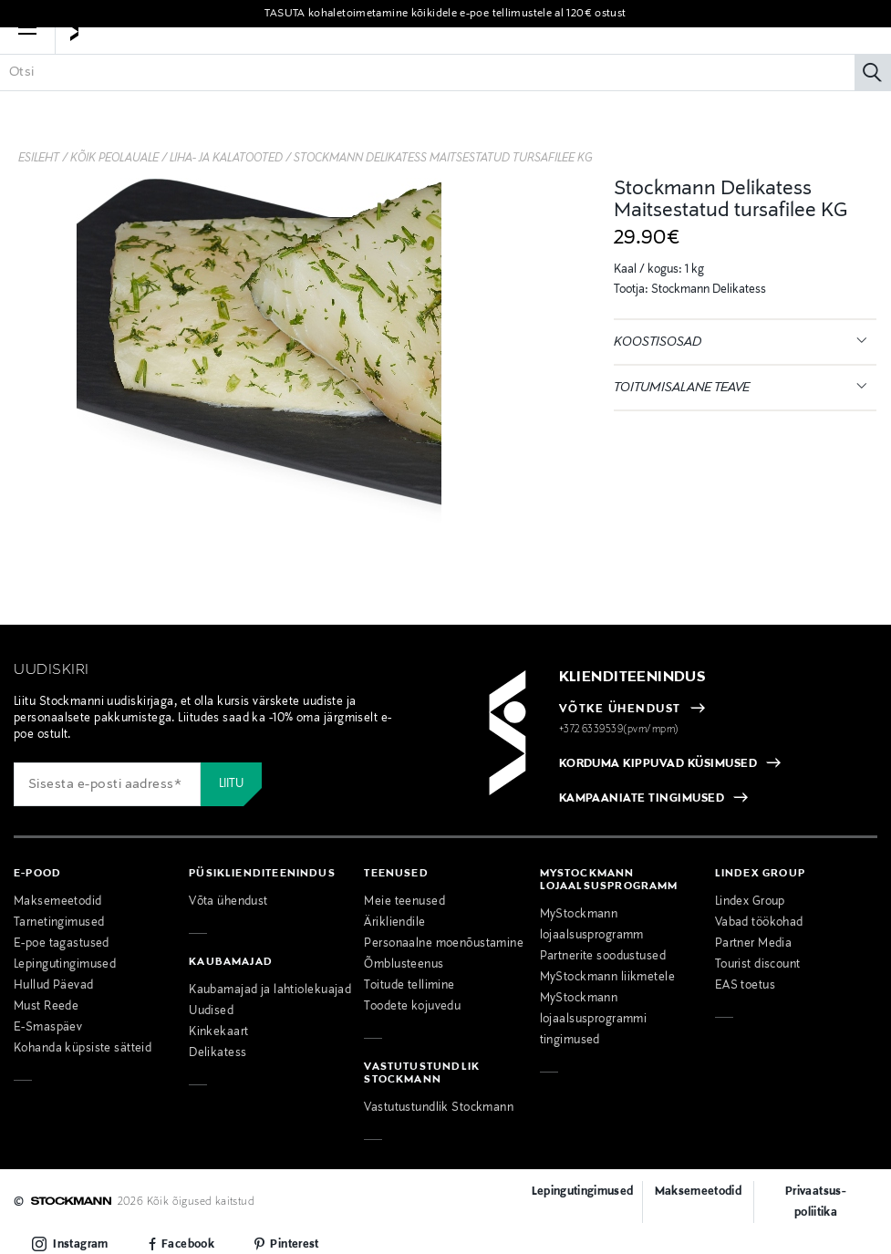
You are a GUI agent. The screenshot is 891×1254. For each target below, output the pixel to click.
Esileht (38, 158)
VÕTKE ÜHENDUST (620, 709)
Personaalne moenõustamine (443, 944)
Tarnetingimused (59, 923)
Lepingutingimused (65, 965)
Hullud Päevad (54, 985)
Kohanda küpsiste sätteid (82, 1048)
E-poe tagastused (61, 944)
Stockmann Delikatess (706, 290)
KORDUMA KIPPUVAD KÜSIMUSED (658, 764)
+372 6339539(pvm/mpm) (619, 729)
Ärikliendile (394, 923)
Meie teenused (404, 902)
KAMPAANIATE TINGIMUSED (642, 799)
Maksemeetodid (58, 902)
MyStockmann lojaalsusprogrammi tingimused (594, 1019)
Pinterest (294, 1244)
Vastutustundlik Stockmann (438, 1108)
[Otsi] (873, 99)
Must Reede (46, 1006)
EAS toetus (745, 985)
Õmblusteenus (403, 965)
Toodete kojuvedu (412, 1006)
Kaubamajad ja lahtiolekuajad (270, 990)
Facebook (187, 1244)
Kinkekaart (218, 1032)
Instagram (80, 1244)
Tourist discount (758, 965)
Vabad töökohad (759, 923)
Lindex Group (750, 902)
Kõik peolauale (114, 158)
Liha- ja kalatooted (226, 158)
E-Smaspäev (48, 1027)
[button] (27, 54)
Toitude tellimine (409, 985)
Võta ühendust (228, 902)
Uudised (211, 1011)
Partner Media (754, 944)
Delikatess (217, 1053)
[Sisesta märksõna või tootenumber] (445, 99)
